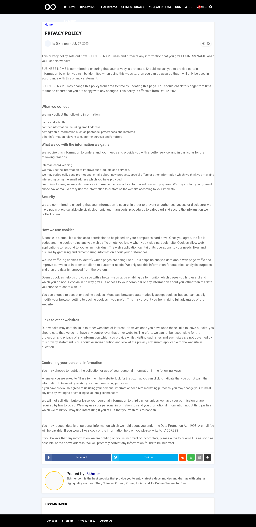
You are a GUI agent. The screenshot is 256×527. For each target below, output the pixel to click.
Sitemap (67, 521)
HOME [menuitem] (70, 7)
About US (106, 521)
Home (49, 24)
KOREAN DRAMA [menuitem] (160, 7)
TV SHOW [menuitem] (70, 21)
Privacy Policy (86, 521)
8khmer (93, 473)
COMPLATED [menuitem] (183, 7)
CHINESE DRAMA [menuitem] (132, 7)
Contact (51, 521)
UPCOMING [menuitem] (87, 7)
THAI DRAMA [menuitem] (108, 7)
